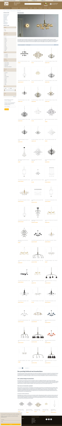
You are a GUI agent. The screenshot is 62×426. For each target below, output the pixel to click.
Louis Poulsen (6, 76)
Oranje (5, 49)
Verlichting (8, 10)
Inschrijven (6, 109)
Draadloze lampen (6, 15)
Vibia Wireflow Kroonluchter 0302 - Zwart (24, 220)
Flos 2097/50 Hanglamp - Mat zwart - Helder (50, 160)
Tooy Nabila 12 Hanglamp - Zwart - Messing (24, 360)
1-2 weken (6, 54)
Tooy (5, 83)
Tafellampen (33, 419)
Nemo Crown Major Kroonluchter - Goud (37, 61)
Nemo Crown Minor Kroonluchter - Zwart (24, 61)
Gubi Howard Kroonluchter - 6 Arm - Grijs (37, 340)
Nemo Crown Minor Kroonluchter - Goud (37, 80)
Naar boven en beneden (8, 66)
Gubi (5, 75)
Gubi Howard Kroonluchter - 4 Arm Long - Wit (37, 361)
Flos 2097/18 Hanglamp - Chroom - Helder (37, 139)
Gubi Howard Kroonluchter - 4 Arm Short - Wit (24, 341)
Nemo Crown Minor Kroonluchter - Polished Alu (37, 180)
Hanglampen (33, 418)
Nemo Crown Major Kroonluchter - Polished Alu (51, 120)
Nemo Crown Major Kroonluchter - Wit (50, 139)
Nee (5, 30)
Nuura (5, 80)
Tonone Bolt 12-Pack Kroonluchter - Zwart (24, 280)
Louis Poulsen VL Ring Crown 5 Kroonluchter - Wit (51, 220)
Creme (5, 41)
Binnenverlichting (13, 10)
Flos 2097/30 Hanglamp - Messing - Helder (51, 61)
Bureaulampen (6, 16)
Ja (4, 29)
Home (4, 10)
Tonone (5, 81)
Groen (5, 46)
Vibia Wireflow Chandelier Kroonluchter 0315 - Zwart (23, 160)
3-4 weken (6, 56)
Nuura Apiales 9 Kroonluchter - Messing (50, 240)
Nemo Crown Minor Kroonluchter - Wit (37, 119)
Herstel (15, 96)
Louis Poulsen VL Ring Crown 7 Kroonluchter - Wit (24, 261)
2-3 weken (6, 55)
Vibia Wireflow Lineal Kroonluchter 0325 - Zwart (51, 180)
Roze (5, 50)
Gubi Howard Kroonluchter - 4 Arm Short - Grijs (51, 361)
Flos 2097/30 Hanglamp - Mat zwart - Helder (23, 140)
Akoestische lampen (6, 14)
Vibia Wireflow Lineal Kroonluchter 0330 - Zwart (37, 200)
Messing (5, 47)
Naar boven (6, 65)
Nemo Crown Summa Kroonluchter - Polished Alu (23, 241)
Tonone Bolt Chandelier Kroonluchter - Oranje (50, 341)
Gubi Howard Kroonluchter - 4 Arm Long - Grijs (51, 281)
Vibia (5, 84)
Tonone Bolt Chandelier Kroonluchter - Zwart (37, 240)
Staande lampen (6, 22)
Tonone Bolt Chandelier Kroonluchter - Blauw (50, 320)
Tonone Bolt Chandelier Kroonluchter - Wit (24, 320)
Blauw (5, 38)
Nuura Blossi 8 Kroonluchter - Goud (36, 320)
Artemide (5, 72)
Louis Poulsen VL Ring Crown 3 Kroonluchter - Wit (37, 281)
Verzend (11, 424)
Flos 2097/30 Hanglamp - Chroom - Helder (51, 80)
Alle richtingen (6, 62)
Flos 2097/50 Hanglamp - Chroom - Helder (24, 119)
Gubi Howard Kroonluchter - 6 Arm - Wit (37, 260)
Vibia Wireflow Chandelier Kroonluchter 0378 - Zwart (37, 220)
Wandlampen (5, 23)
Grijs (5, 45)
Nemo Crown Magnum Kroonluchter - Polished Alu (36, 160)
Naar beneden (6, 64)
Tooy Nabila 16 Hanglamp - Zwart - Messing (51, 260)
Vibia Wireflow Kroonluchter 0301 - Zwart (24, 80)
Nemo (5, 79)
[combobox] (32, 4)
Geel (5, 42)
